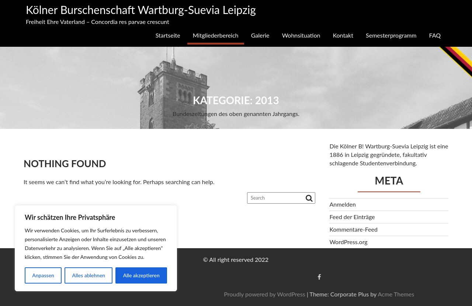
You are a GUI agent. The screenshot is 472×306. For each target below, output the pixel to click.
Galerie (260, 35)
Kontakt (343, 35)
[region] (96, 248)
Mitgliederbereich (216, 35)
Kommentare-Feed (353, 229)
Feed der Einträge (352, 216)
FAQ (435, 35)
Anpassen (43, 275)
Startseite (168, 35)
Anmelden (342, 204)
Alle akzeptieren (141, 275)
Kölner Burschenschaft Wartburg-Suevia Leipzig (141, 9)
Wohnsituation (301, 35)
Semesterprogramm (391, 35)
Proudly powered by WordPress (400, 294)
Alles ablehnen (88, 275)
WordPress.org (348, 241)
